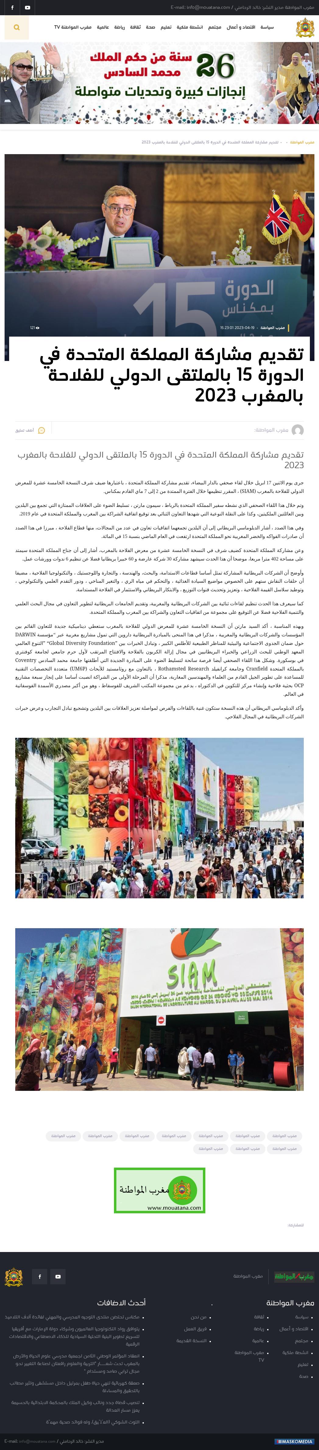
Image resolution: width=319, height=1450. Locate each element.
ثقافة (135, 27)
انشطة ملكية (190, 27)
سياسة (267, 27)
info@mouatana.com (37, 1441)
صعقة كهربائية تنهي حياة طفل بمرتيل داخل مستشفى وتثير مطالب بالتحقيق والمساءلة (75, 1387)
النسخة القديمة (191, 1341)
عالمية (103, 27)
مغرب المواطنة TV (73, 27)
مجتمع (215, 27)
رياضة (119, 27)
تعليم (166, 27)
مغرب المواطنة (302, 142)
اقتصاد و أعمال (241, 27)
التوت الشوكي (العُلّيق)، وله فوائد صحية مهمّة (93, 1422)
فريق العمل (195, 1329)
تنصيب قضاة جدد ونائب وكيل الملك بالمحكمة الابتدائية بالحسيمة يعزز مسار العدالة (75, 1406)
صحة (150, 27)
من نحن (199, 1317)
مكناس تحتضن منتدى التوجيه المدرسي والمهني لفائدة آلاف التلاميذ (72, 1317)
